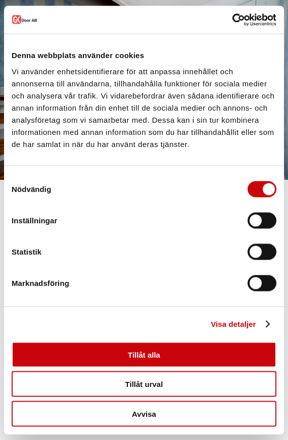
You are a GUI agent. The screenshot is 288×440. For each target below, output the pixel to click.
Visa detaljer (233, 324)
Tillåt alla (144, 354)
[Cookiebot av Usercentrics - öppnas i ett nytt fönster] (232, 19)
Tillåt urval (144, 384)
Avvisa (144, 413)
